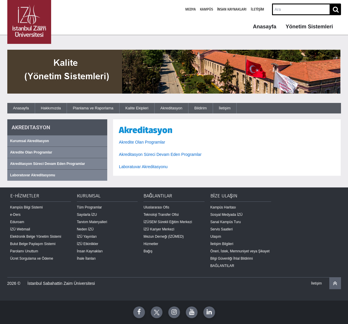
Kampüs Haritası (223, 207)
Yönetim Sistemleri (309, 27)
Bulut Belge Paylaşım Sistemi (33, 244)
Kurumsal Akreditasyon (29, 141)
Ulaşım (215, 237)
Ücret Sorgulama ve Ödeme (31, 258)
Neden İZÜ (85, 229)
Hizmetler (150, 244)
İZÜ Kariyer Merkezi (158, 229)
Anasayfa (264, 27)
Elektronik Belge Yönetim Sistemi (35, 237)
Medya (190, 9)
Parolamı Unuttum (24, 251)
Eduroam (17, 222)
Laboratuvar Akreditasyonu (32, 175)
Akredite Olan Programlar (31, 152)
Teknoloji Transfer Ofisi (161, 215)
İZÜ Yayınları (87, 237)
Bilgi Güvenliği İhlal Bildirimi (231, 258)
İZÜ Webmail (20, 229)
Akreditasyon (171, 108)
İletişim (257, 9)
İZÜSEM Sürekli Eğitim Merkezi (167, 222)
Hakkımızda (51, 108)
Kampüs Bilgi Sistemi (26, 207)
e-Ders (15, 215)
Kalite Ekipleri (136, 108)
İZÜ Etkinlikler (87, 244)
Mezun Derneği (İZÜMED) (163, 237)
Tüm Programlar (89, 207)
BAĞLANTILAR (222, 266)
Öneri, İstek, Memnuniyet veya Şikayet (240, 251)
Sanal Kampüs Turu (225, 222)
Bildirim (200, 108)
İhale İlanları (86, 258)
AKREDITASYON (31, 127)
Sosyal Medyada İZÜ (226, 215)
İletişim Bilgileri (221, 244)
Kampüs (206, 9)
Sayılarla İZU (87, 215)
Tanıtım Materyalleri (92, 222)
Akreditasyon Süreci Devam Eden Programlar (47, 164)
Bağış (147, 251)
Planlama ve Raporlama (93, 108)
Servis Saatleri (221, 229)
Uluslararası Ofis (156, 207)
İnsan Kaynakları (232, 9)
